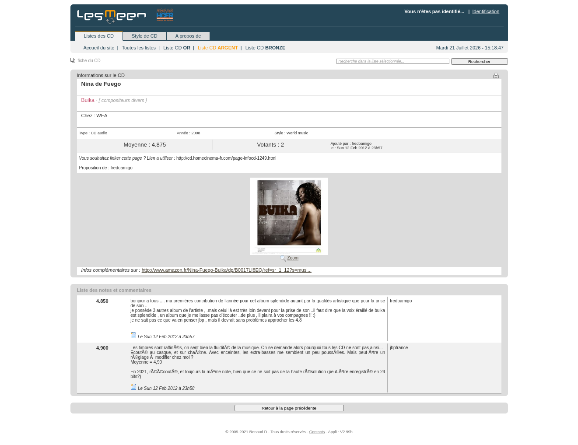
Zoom (293, 258)
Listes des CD (99, 36)
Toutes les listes (139, 47)
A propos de (188, 36)
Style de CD (145, 36)
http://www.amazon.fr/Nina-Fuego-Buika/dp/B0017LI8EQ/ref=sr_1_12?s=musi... (227, 270)
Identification (486, 11)
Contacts (317, 432)
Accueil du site (99, 47)
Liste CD (176, 47)
